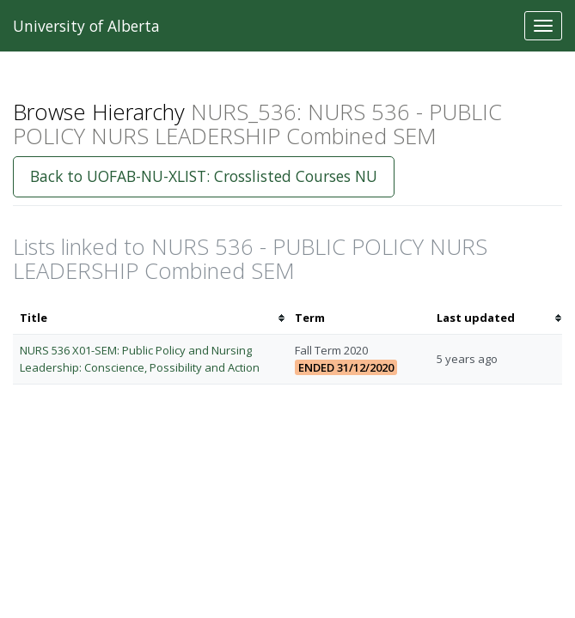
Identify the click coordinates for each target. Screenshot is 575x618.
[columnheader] (150, 318)
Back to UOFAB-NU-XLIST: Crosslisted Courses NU (203, 176)
